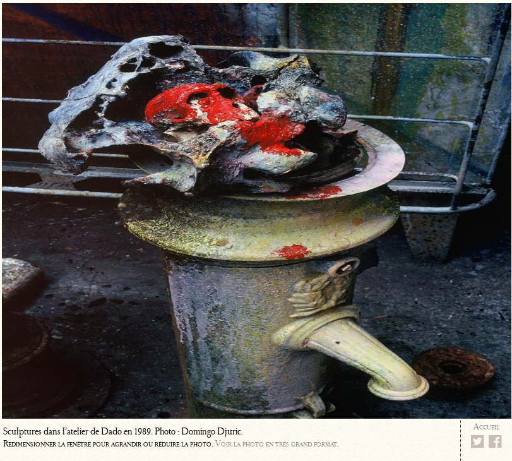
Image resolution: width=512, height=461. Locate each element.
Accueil (486, 427)
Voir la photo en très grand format (276, 444)
